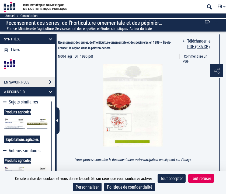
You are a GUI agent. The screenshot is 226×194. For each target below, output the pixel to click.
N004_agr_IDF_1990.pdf (75, 56)
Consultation (28, 15)
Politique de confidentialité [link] (129, 187)
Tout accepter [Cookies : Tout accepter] (171, 178)
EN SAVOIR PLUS (29, 82)
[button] (216, 71)
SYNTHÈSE (29, 39)
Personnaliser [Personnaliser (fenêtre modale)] (87, 187)
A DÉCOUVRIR (29, 91)
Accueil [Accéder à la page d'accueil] (10, 15)
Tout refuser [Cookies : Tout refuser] (201, 178)
